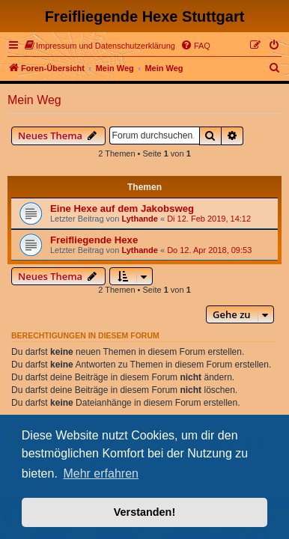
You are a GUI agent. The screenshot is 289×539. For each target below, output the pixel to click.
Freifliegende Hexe (94, 240)
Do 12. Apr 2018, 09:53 (209, 250)
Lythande (139, 218)
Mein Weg (34, 100)
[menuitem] (100, 46)
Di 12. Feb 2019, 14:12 (209, 218)
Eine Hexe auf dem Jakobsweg (122, 208)
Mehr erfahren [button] (101, 473)
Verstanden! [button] (144, 512)
